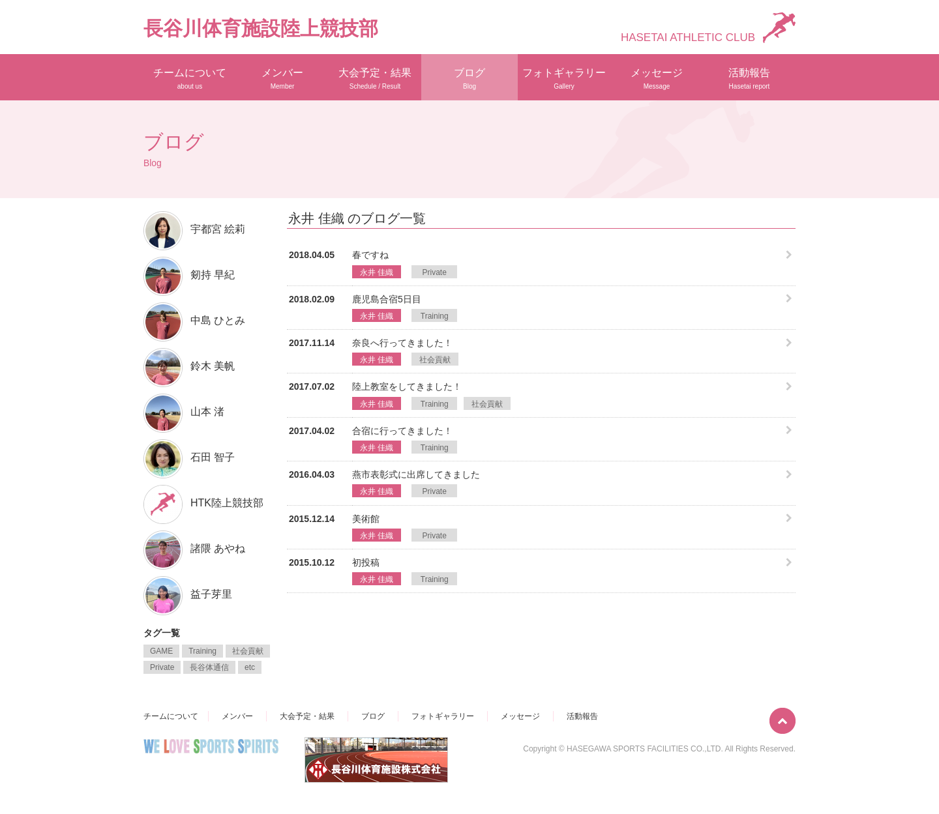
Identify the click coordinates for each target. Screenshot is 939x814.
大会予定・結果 (374, 78)
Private (435, 272)
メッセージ (657, 78)
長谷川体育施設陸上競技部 (260, 28)
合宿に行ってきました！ (402, 431)
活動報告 (749, 78)
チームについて (189, 78)
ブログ (469, 78)
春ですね (370, 255)
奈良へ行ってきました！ (402, 343)
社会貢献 (435, 359)
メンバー (282, 78)
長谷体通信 (209, 667)
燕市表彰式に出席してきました (416, 474)
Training (435, 316)
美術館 (366, 519)
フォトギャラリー (564, 78)
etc (250, 667)
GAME (161, 651)
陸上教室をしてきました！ (407, 386)
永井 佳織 (376, 272)
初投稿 (366, 562)
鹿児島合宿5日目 (386, 299)
